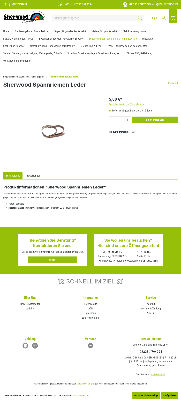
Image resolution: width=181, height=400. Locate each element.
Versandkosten (83, 383)
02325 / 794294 (151, 352)
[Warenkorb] (173, 18)
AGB (90, 308)
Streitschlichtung (90, 317)
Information (90, 298)
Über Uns (30, 298)
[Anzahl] (119, 120)
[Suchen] (139, 18)
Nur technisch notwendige (146, 395)
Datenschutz (90, 304)
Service (151, 298)
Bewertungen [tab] (33, 175)
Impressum (90, 313)
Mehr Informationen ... (82, 395)
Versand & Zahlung (151, 308)
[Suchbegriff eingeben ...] (94, 18)
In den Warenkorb (155, 119)
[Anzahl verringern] (112, 120)
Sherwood (172, 83)
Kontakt (151, 304)
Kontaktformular (158, 374)
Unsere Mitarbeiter (30, 304)
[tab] (13, 175)
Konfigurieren (169, 395)
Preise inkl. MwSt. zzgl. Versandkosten (126, 104)
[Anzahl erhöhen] (127, 120)
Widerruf (150, 313)
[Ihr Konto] (163, 18)
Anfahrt (30, 308)
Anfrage (53, 259)
